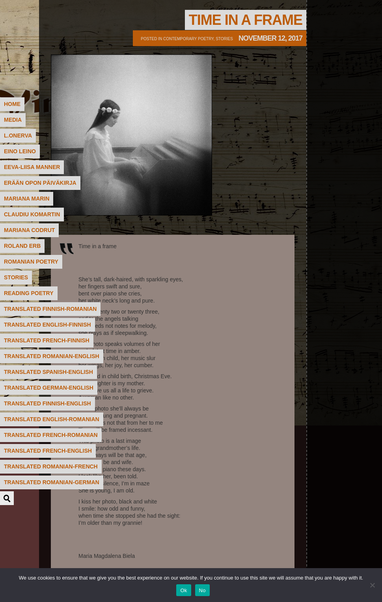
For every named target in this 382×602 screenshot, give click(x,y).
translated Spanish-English (48, 372)
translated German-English (48, 388)
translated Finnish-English (47, 403)
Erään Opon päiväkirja (40, 183)
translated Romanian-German (51, 482)
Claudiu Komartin (32, 214)
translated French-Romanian (51, 435)
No (202, 590)
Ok (183, 590)
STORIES (16, 277)
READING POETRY (29, 293)
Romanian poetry (31, 261)
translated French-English (48, 451)
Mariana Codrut (29, 230)
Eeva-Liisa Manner (32, 167)
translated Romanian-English (51, 356)
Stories (224, 39)
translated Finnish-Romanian (50, 309)
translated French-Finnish (46, 340)
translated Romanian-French (51, 466)
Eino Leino (20, 151)
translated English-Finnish (47, 324)
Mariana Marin (26, 198)
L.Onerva (18, 135)
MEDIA (13, 120)
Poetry (65, 37)
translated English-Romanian (51, 419)
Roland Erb (22, 246)
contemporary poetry (188, 39)
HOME (12, 104)
